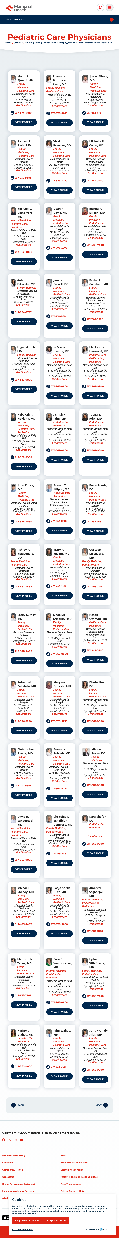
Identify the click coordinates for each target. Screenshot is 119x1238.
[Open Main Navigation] (110, 7)
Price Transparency (71, 1183)
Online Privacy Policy (72, 1169)
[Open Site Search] (100, 7)
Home (8, 42)
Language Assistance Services (18, 1191)
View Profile (23, 122)
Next (99, 1105)
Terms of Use (68, 1198)
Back (20, 1105)
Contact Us (8, 1176)
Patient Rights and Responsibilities (79, 1176)
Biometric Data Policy (13, 1155)
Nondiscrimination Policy (74, 1162)
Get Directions (23, 105)
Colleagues (8, 1162)
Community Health (12, 1169)
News (63, 1155)
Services (18, 42)
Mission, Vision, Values (14, 1198)
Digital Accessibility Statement (18, 1183)
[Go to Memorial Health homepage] (19, 9)
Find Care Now (14, 19)
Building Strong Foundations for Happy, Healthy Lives (54, 42)
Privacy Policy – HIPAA (73, 1191)
